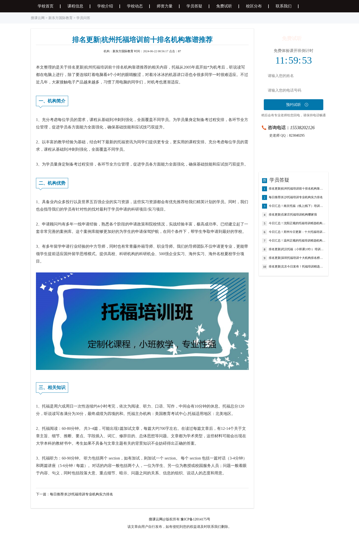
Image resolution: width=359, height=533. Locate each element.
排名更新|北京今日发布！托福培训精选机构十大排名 (297, 266)
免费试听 (224, 6)
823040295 (297, 135)
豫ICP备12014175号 (195, 519)
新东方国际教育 (60, 18)
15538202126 (302, 127)
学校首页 (46, 6)
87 (179, 51)
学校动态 (135, 6)
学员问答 (83, 18)
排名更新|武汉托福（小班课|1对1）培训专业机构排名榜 (297, 249)
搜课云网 (38, 18)
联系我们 (284, 6)
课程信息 (75, 6)
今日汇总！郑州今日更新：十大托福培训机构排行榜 (297, 232)
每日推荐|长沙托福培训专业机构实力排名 (81, 494)
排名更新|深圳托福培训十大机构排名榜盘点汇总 (297, 258)
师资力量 (165, 6)
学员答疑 (194, 6)
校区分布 (254, 6)
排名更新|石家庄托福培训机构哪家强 (293, 214)
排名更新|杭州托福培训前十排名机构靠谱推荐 (297, 188)
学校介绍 (105, 6)
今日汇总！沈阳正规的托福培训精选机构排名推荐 (297, 223)
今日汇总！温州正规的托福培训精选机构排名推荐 (297, 240)
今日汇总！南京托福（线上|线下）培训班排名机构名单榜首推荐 (297, 206)
